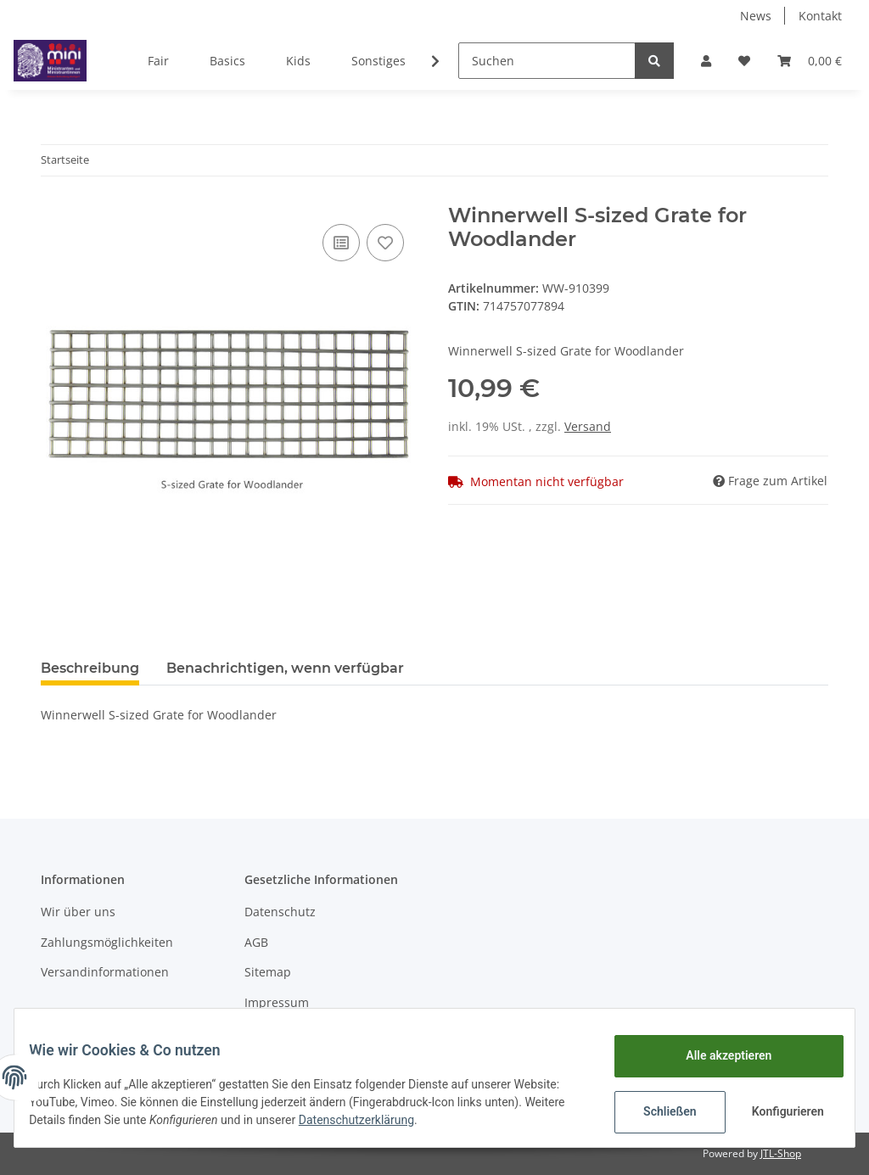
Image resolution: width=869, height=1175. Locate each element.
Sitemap (267, 972)
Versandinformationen (105, 972)
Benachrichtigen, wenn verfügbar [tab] (285, 668)
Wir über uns (78, 912)
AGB (256, 942)
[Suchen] (547, 60)
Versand (587, 426)
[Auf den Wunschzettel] (385, 242)
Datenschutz (280, 912)
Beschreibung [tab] (90, 668)
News (755, 16)
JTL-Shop (780, 1153)
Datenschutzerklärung (451, 1120)
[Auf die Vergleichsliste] (341, 242)
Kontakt (820, 16)
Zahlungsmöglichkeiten (107, 942)
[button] (706, 60)
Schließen (657, 1111)
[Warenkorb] (809, 60)
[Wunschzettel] (744, 60)
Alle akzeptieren (716, 1055)
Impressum (276, 1002)
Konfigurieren (777, 1111)
